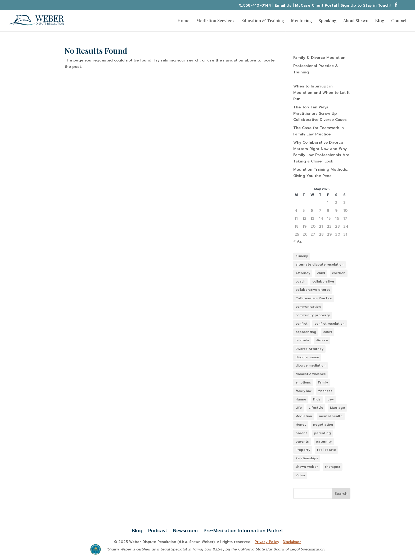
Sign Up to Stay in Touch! (366, 5)
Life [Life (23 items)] (298, 407)
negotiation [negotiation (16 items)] (323, 424)
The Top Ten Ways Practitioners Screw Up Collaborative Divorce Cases (320, 113)
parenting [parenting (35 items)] (322, 433)
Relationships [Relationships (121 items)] (306, 458)
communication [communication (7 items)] (308, 306)
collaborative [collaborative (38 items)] (323, 281)
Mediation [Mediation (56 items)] (303, 416)
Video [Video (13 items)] (300, 475)
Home (183, 21)
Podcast (157, 529)
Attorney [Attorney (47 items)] (302, 273)
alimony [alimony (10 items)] (301, 256)
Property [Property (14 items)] (302, 449)
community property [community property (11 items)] (312, 315)
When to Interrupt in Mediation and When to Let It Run (321, 92)
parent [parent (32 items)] (301, 433)
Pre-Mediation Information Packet (243, 529)
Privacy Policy (267, 541)
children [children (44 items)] (338, 273)
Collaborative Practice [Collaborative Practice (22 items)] (313, 298)
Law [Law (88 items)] (330, 399)
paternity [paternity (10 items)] (324, 441)
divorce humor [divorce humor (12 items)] (307, 357)
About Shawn (355, 21)
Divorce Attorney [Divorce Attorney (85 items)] (309, 348)
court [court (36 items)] (327, 331)
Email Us (283, 5)
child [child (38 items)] (321, 273)
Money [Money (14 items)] (300, 424)
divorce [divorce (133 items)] (322, 340)
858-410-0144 (257, 5)
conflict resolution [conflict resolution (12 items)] (329, 323)
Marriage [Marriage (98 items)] (337, 407)
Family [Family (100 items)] (323, 382)
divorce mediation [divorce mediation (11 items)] (310, 365)
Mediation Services (215, 21)
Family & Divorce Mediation (319, 57)
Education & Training (262, 21)
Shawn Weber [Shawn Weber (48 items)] (306, 466)
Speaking (328, 21)
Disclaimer (292, 541)
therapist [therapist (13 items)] (332, 466)
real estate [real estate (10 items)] (326, 449)
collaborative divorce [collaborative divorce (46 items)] (312, 289)
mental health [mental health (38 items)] (330, 416)
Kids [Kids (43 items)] (317, 399)
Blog (380, 21)
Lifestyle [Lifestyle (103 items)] (316, 407)
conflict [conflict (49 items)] (301, 323)
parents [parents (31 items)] (302, 441)
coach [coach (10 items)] (300, 281)
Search (341, 493)
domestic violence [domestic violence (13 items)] (310, 374)
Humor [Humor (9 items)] (300, 399)
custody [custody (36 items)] (302, 340)
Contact (399, 21)
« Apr (298, 241)
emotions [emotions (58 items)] (303, 382)
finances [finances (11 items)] (325, 391)
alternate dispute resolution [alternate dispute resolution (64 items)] (319, 264)
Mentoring (301, 21)
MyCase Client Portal (316, 5)
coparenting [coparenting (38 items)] (305, 331)
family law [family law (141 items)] (303, 391)
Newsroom (185, 529)
